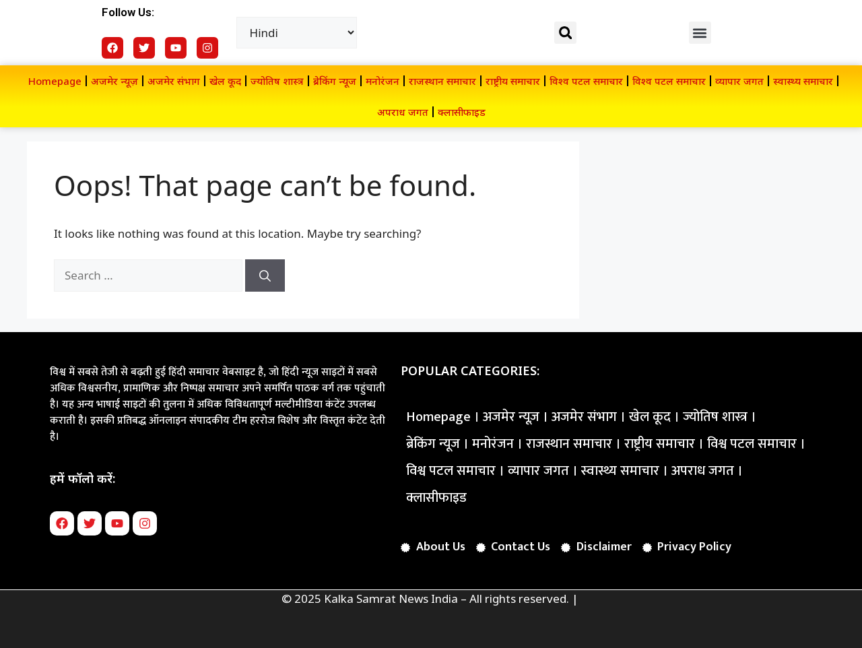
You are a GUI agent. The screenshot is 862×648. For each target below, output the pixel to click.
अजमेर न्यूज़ (114, 81)
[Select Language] (297, 32)
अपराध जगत (402, 112)
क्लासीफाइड (462, 112)
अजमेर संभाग (173, 81)
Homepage (54, 81)
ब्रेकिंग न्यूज (334, 81)
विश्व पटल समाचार (586, 81)
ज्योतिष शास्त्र (277, 81)
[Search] (265, 275)
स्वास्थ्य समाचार (803, 81)
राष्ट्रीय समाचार (513, 81)
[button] (565, 33)
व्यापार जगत (739, 81)
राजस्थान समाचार (442, 81)
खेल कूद (225, 81)
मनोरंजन (382, 81)
